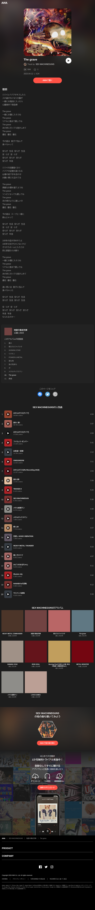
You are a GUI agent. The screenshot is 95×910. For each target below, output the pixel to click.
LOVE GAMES (36, 695)
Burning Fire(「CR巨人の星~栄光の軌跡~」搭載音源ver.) (59, 665)
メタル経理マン (12, 695)
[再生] (68, 60)
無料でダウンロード (47, 788)
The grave (82, 633)
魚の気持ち (13, 364)
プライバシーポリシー (19, 879)
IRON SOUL (36, 664)
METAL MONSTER (82, 664)
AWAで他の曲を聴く (47, 743)
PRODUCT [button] (7, 848)
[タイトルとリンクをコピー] (55, 394)
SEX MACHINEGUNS (45, 64)
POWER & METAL (16, 357)
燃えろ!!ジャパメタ (15, 347)
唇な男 (11, 361)
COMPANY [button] (7, 855)
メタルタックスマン (15, 371)
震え (10, 343)
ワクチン (12, 354)
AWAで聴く (47, 80)
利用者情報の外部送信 (38, 879)
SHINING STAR (15, 350)
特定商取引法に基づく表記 (58, 879)
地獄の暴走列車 (20, 330)
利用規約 (5, 879)
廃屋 (10, 379)
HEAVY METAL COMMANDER (12, 633)
